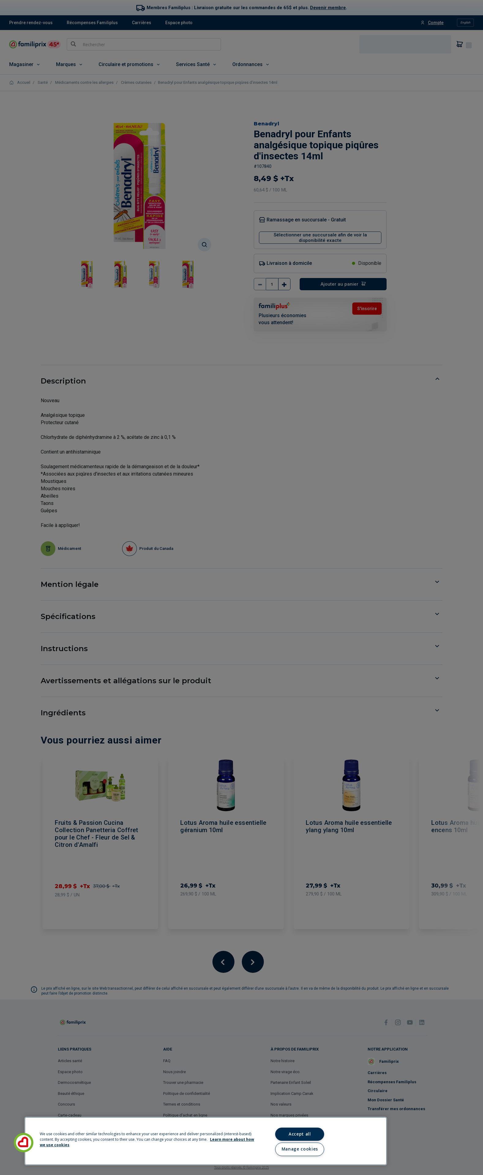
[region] (205, 1141)
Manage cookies (300, 1149)
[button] (23, 1142)
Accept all (300, 1134)
